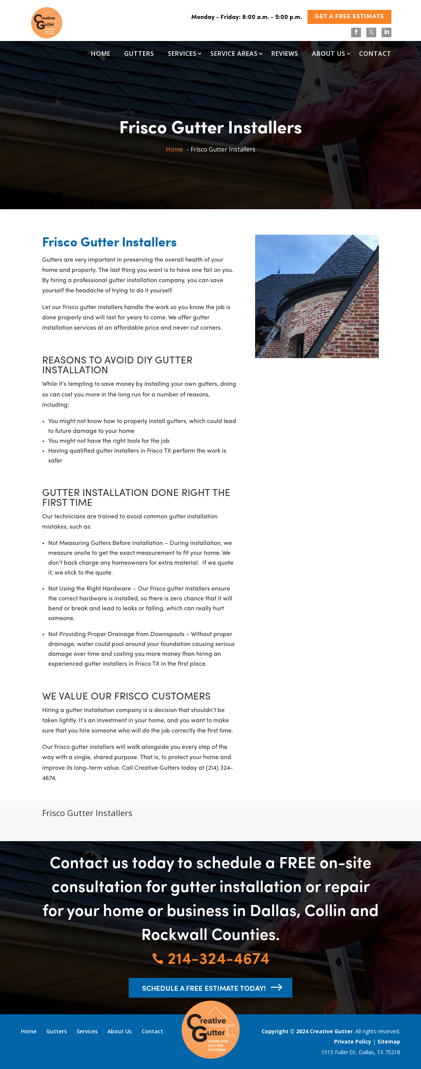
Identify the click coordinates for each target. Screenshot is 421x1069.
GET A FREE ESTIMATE (349, 17)
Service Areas (234, 53)
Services (182, 53)
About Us (328, 53)
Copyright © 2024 (286, 1031)
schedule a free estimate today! (204, 988)
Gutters (139, 53)
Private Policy (352, 1041)
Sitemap (388, 1041)
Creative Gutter (331, 1031)
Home (100, 53)
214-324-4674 (211, 957)
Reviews (284, 53)
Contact (375, 53)
